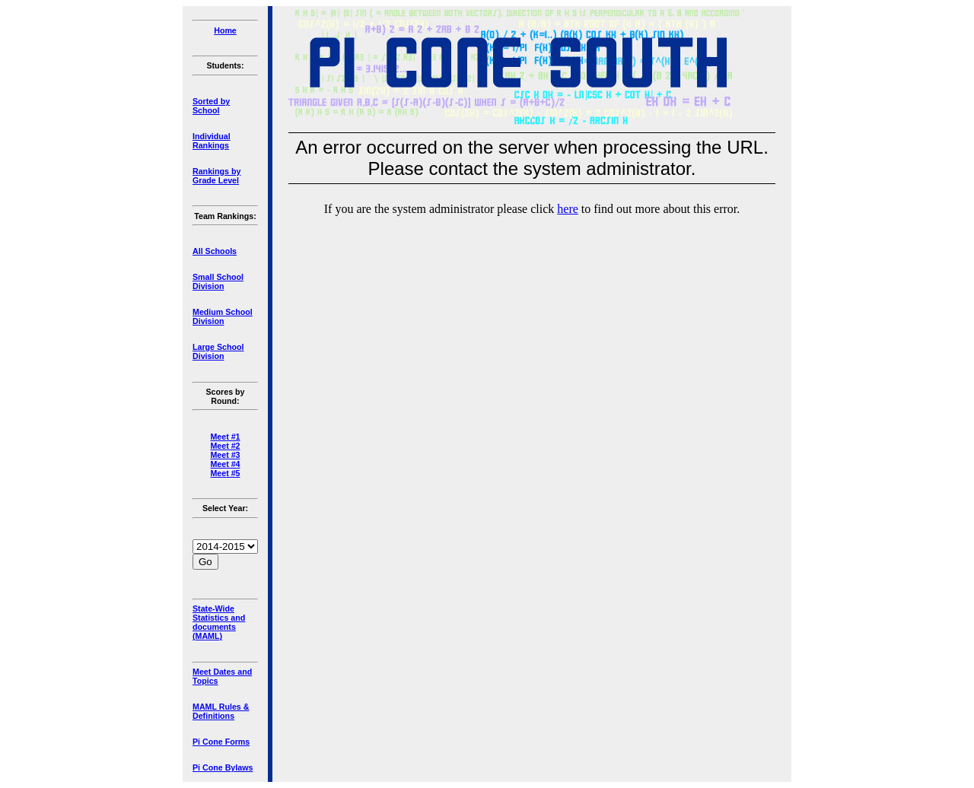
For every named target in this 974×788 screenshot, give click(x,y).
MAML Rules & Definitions (221, 711)
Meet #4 (225, 464)
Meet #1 (225, 436)
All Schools (215, 251)
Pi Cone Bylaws (223, 767)
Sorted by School (211, 106)
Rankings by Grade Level (216, 176)
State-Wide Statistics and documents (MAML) (219, 622)
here (567, 208)
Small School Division (218, 281)
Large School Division (218, 351)
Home (225, 30)
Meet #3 (225, 454)
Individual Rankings (212, 141)
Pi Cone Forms (221, 741)
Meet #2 (225, 445)
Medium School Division (223, 316)
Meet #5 (225, 473)
